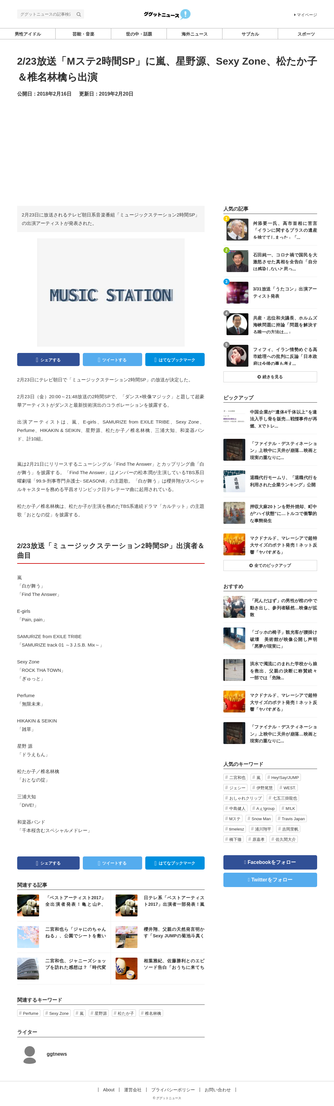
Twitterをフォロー (271, 879)
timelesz (236, 829)
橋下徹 (235, 839)
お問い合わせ (218, 1090)
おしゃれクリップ (245, 798)
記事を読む (64, 905)
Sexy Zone (59, 1013)
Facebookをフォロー (272, 862)
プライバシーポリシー (173, 1090)
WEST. (290, 788)
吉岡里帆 (290, 829)
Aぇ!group (266, 808)
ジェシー (237, 788)
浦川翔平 (263, 829)
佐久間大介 (286, 839)
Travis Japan (293, 818)
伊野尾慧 (265, 788)
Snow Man (261, 818)
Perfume (30, 1013)
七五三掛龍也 (285, 798)
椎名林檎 (153, 1013)
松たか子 (126, 1013)
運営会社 (133, 1090)
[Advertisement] (167, 151)
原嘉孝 (258, 839)
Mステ (235, 818)
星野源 (101, 1013)
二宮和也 (237, 777)
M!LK (290, 808)
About (109, 1090)
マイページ (305, 14)
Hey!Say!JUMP (285, 777)
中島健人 (237, 808)
